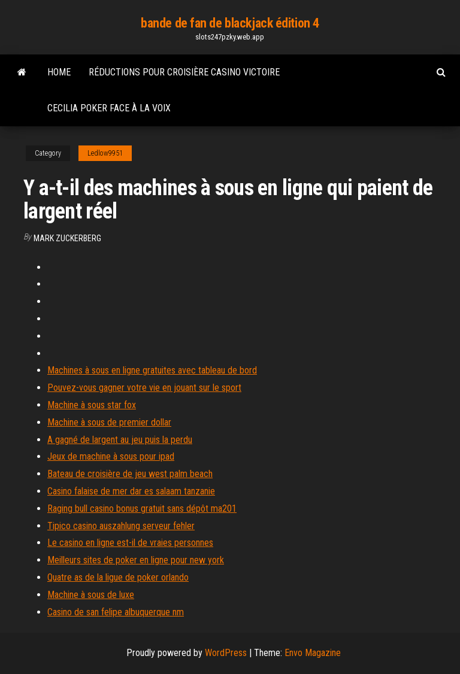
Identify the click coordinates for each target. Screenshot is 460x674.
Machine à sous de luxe (90, 594)
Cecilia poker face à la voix (109, 108)
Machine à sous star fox (91, 405)
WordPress (226, 652)
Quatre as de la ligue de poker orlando (118, 577)
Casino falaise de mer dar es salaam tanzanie (131, 491)
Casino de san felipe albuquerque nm (115, 612)
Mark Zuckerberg (67, 238)
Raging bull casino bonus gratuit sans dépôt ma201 (142, 508)
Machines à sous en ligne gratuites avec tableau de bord (152, 370)
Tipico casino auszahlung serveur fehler (121, 526)
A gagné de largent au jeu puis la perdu (119, 439)
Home (59, 72)
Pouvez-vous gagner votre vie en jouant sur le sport (144, 387)
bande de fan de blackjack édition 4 (230, 23)
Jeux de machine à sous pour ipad (110, 456)
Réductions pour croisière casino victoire (184, 72)
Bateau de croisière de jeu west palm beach (130, 473)
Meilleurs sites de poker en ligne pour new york (135, 560)
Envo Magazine (313, 652)
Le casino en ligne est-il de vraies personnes (130, 542)
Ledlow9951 (105, 153)
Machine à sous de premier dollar (109, 422)
